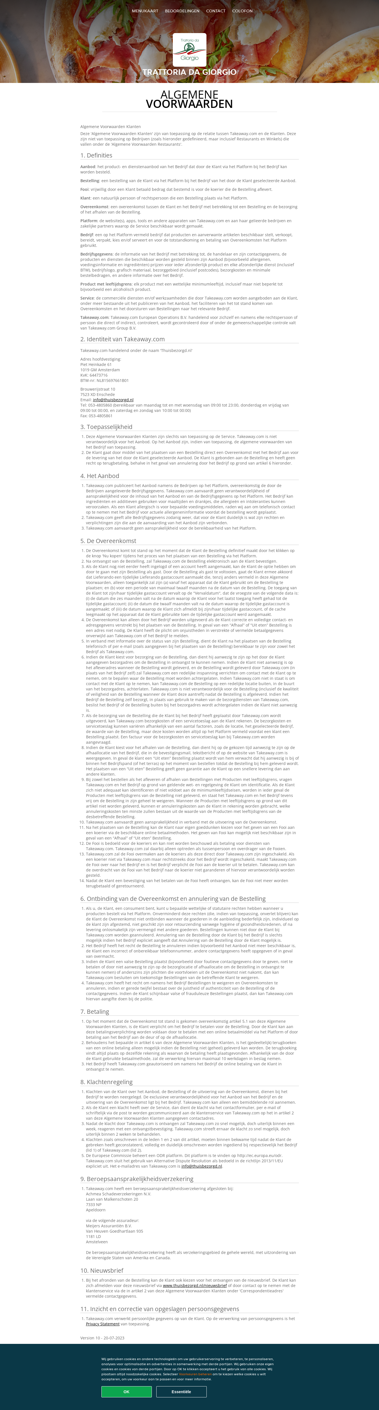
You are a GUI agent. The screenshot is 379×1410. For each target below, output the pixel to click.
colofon (242, 11)
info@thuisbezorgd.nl (113, 399)
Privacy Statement (103, 1323)
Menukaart (145, 11)
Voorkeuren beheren (195, 1374)
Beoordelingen (182, 11)
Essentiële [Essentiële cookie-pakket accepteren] (181, 1392)
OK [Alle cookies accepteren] (126, 1392)
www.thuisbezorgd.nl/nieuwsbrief (195, 1285)
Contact (215, 11)
